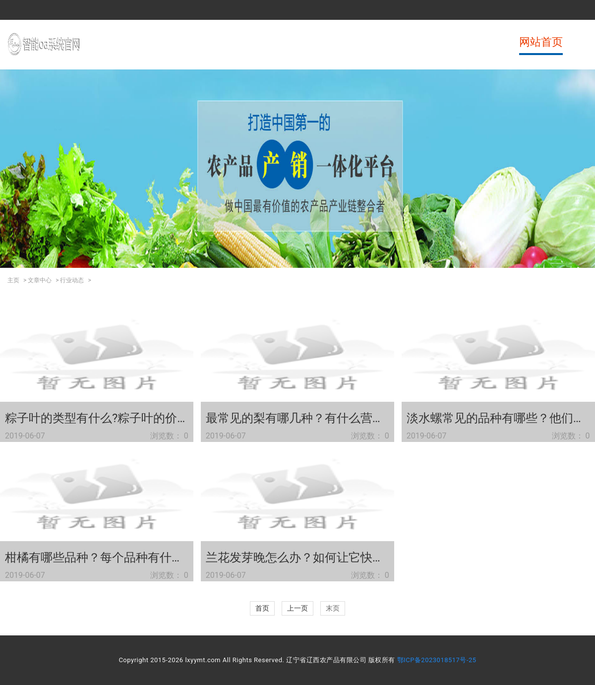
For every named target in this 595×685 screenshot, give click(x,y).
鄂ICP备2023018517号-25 (436, 660)
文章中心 (40, 280)
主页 (13, 280)
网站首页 (541, 42)
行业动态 (72, 280)
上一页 (297, 608)
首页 (262, 608)
